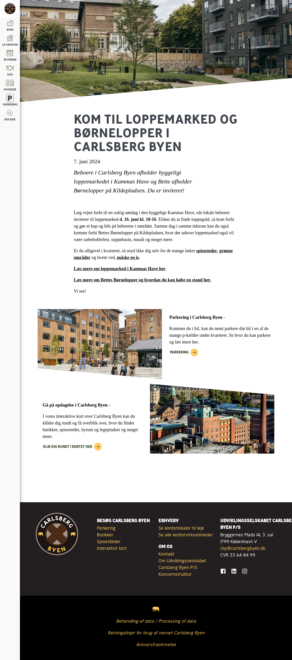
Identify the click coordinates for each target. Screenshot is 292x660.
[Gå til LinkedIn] (234, 571)
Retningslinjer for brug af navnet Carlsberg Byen (156, 632)
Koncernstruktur (175, 574)
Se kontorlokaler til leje (181, 528)
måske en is (128, 257)
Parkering (106, 528)
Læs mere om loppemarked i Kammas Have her (119, 268)
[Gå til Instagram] (244, 571)
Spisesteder (109, 541)
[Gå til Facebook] (223, 571)
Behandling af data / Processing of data (156, 621)
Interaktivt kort (112, 548)
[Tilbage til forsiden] (10, 8)
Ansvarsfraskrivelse (156, 644)
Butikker (105, 534)
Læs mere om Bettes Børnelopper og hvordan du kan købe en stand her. (142, 279)
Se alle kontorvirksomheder (185, 534)
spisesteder (206, 250)
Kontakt (166, 554)
